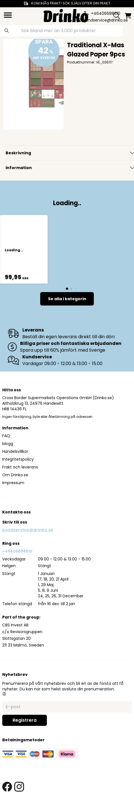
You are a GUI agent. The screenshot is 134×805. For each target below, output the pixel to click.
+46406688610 (17, 551)
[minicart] (128, 16)
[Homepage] (66, 15)
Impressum (13, 483)
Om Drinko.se (15, 475)
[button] (4, 694)
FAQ (6, 436)
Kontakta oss (16, 512)
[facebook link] (7, 787)
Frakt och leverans (20, 467)
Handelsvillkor (15, 451)
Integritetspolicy (18, 459)
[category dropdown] (8, 15)
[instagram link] (19, 787)
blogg (7, 443)
